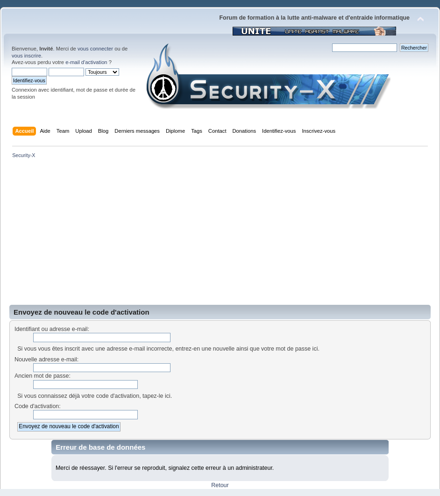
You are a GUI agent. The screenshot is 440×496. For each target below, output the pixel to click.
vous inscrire (26, 55)
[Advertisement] (220, 234)
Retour (219, 485)
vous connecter (95, 48)
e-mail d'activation (86, 62)
